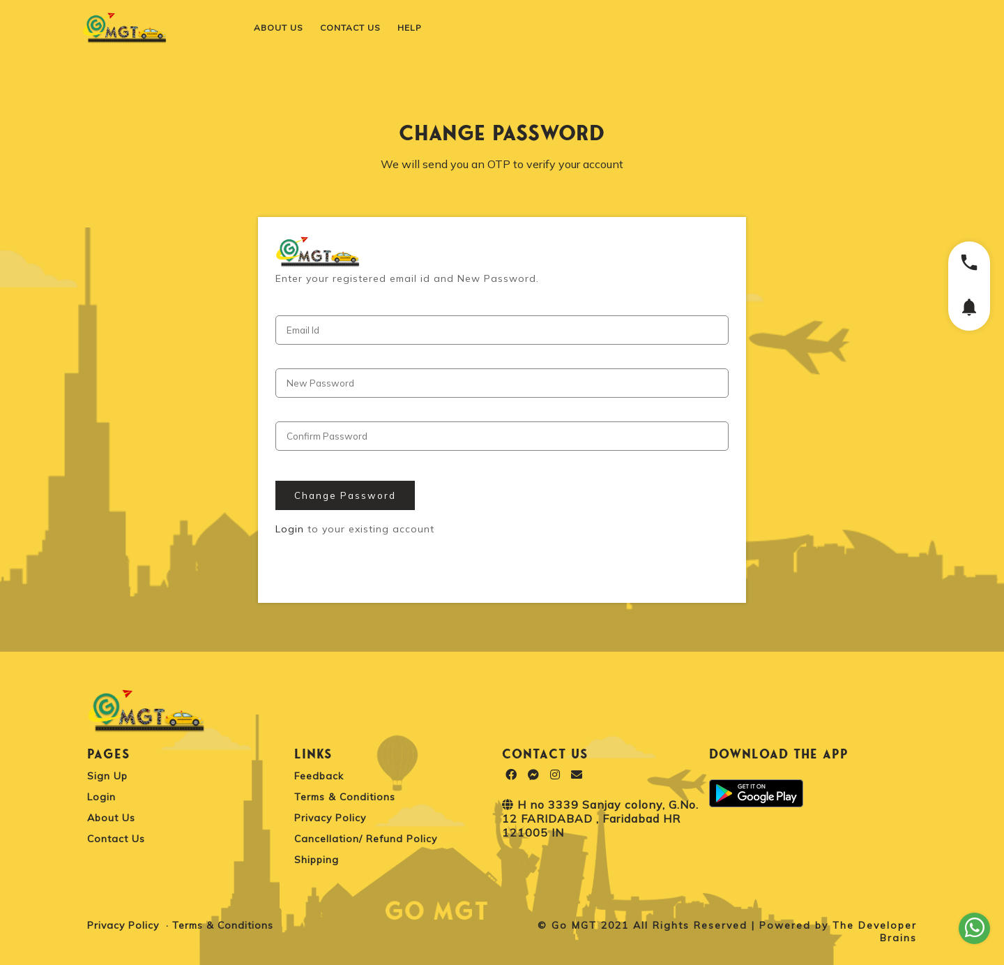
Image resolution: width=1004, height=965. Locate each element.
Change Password (345, 495)
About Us (111, 817)
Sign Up (107, 776)
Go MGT (574, 925)
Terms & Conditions (344, 797)
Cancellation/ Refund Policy (365, 838)
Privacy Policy (330, 817)
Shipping (316, 859)
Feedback (319, 776)
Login (289, 529)
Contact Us (116, 838)
